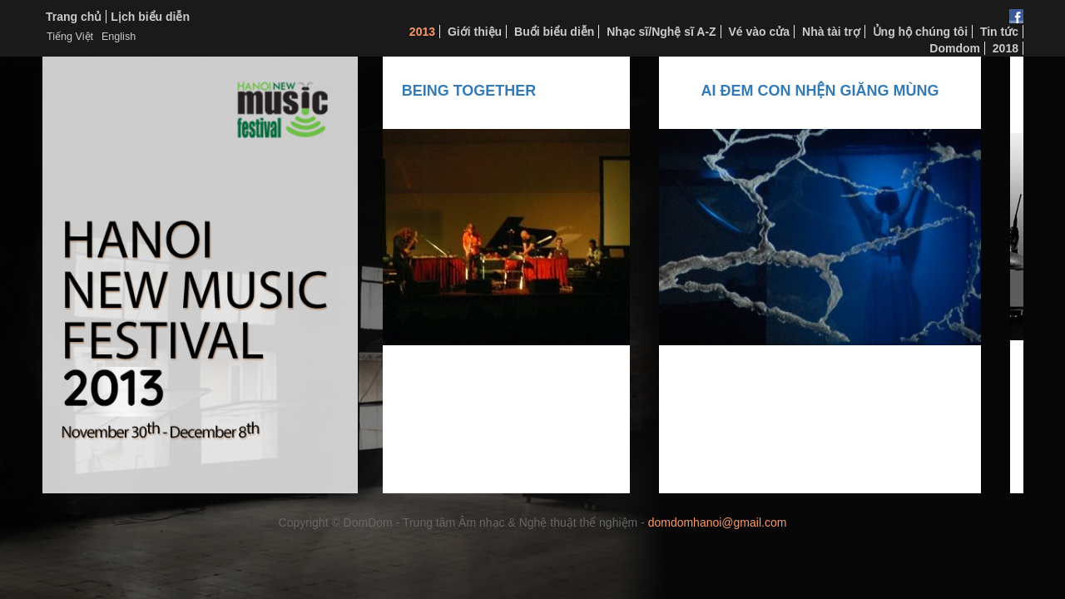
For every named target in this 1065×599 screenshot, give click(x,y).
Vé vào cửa (759, 31)
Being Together (480, 90)
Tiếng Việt (70, 36)
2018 (1005, 48)
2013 (422, 31)
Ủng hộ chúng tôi (920, 31)
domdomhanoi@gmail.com (717, 522)
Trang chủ (74, 16)
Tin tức (999, 31)
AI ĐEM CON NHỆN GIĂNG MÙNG (831, 90)
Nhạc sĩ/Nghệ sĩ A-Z (661, 31)
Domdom (954, 48)
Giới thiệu (475, 31)
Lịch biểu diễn (150, 16)
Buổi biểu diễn (554, 31)
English (119, 36)
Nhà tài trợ (831, 31)
